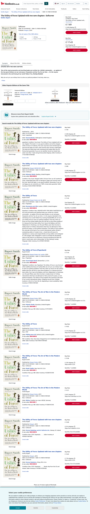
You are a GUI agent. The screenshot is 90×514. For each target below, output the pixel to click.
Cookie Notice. (82, 501)
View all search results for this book (45, 487)
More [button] (3, 80)
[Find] (46, 3)
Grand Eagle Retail (31, 260)
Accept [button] (18, 508)
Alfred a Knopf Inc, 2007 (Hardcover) (55, 102)
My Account (71, 3)
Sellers (74, 9)
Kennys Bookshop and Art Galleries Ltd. (38, 430)
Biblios (28, 400)
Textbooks (64, 9)
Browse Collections (21, 9)
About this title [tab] (15, 63)
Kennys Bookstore (31, 462)
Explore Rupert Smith (49, 116)
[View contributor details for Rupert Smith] (5, 18)
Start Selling (85, 9)
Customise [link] (55, 508)
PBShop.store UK (31, 334)
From (25, 37)
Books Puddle (30, 368)
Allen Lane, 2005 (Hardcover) (73, 102)
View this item (69, 22)
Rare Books (36, 9)
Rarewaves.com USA (32, 206)
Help (86, 3)
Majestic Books (30, 304)
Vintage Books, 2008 (26, 94)
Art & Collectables (50, 9)
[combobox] (33, 3)
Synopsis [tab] (5, 63)
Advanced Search (5, 9)
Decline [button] (36, 508)
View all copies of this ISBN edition (28, 34)
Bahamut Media (30, 174)
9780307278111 (37, 92)
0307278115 (24, 92)
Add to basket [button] (76, 32)
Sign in (63, 3)
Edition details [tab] (26, 63)
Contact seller (25, 157)
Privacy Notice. (57, 503)
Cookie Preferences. (40, 501)
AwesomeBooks (30, 137)
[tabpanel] (32, 73)
